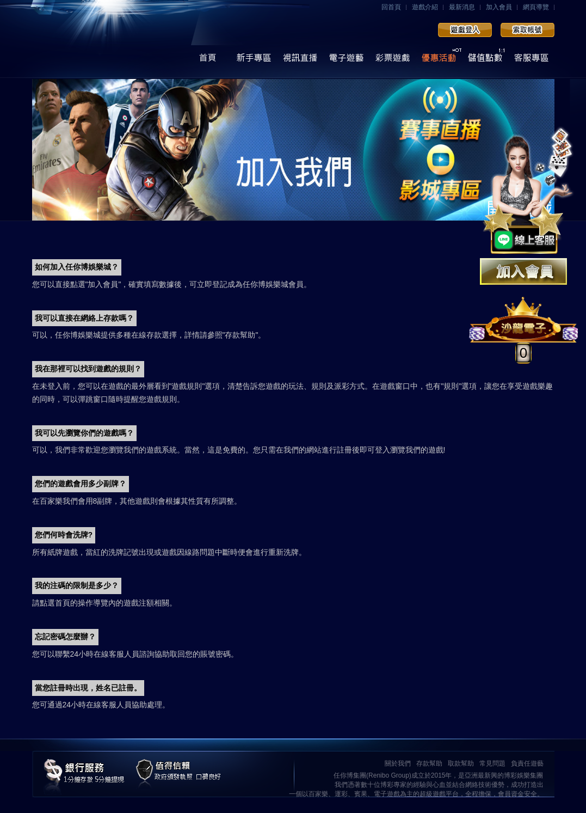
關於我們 (398, 763)
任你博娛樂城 (112, 39)
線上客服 (531, 60)
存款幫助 (429, 763)
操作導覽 (254, 60)
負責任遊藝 (527, 763)
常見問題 (492, 763)
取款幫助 (461, 763)
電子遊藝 (346, 60)
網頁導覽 (536, 7)
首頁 (207, 60)
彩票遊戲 (392, 60)
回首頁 (391, 7)
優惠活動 (439, 60)
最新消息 (462, 7)
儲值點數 (485, 60)
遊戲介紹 (425, 7)
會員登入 (465, 30)
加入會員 (499, 7)
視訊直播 (300, 60)
